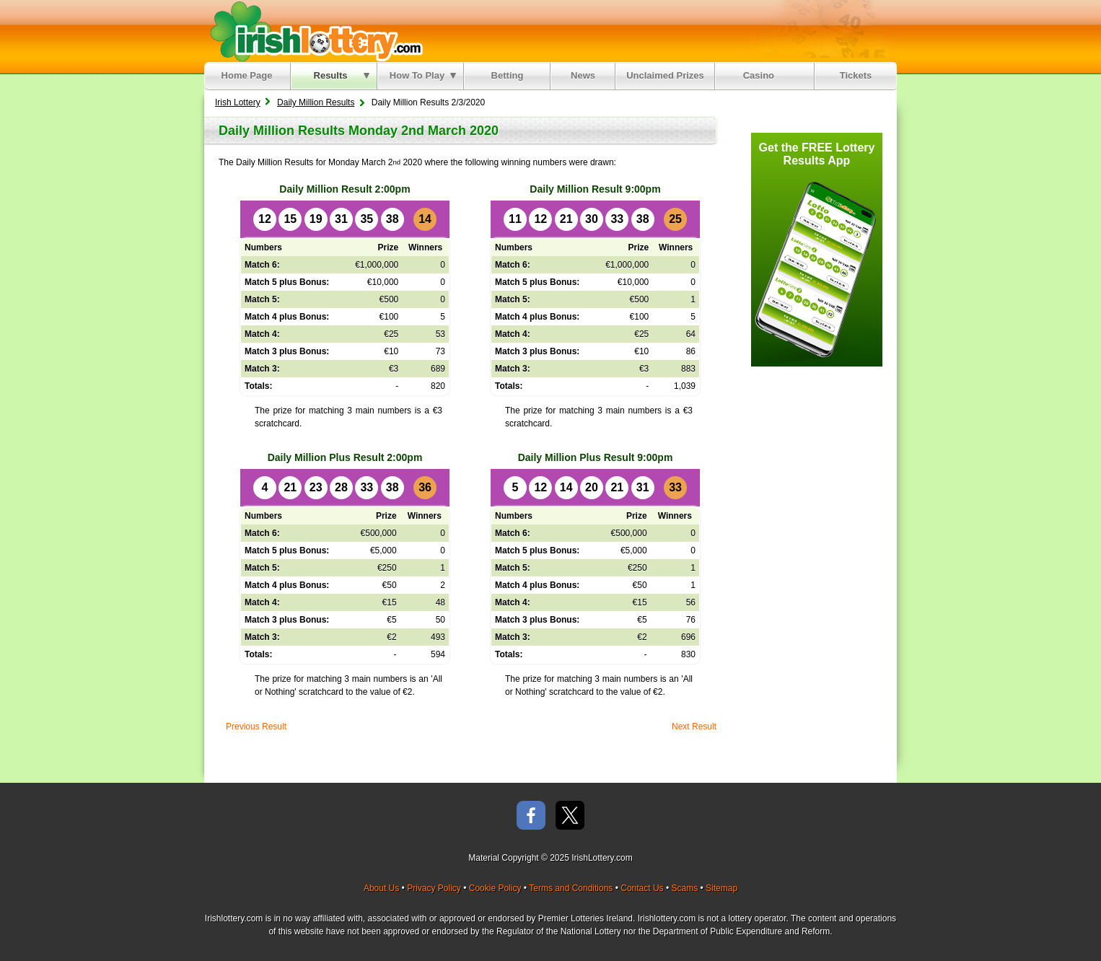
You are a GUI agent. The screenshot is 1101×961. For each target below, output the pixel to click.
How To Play (423, 75)
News (583, 75)
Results (341, 75)
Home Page (247, 75)
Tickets (856, 75)
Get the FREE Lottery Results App (817, 154)
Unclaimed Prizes (665, 75)
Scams (684, 888)
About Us (381, 888)
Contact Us (641, 888)
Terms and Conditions (571, 888)
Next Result (694, 726)
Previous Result (256, 726)
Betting (507, 75)
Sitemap (721, 888)
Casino (761, 75)
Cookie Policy (495, 888)
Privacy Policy (434, 888)
